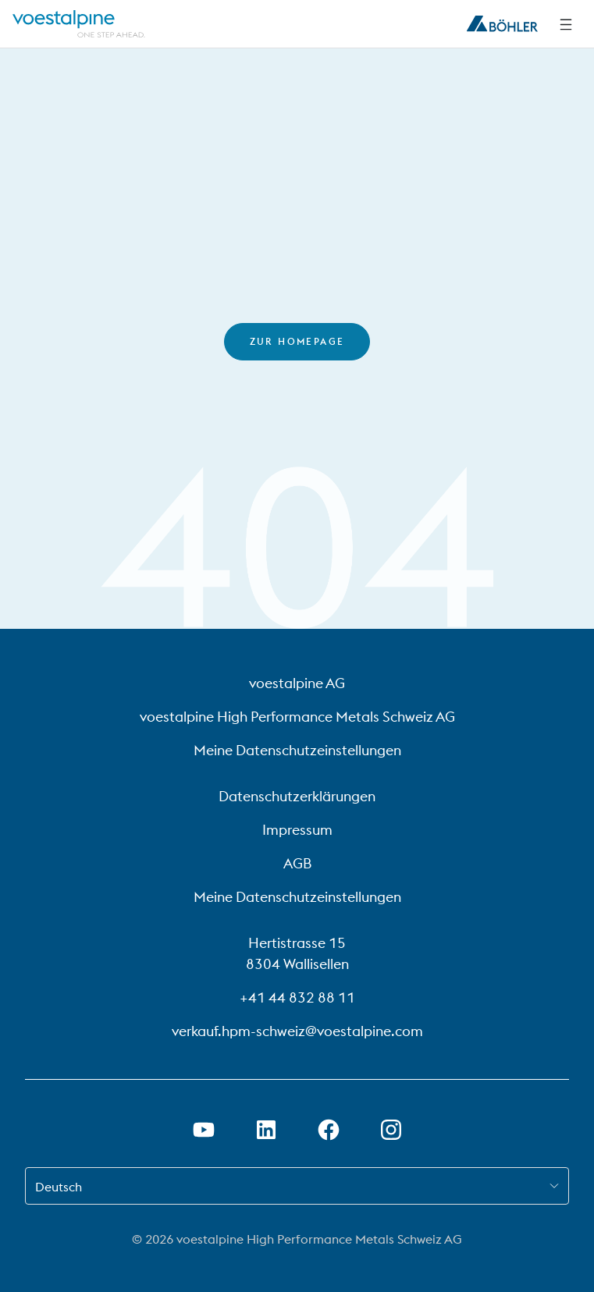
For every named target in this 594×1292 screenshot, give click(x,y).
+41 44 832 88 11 (297, 997)
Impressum (297, 830)
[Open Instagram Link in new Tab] (391, 1129)
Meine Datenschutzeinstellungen (297, 750)
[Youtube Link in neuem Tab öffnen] (203, 1129)
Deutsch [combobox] (58, 1186)
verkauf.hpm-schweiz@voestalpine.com (297, 1031)
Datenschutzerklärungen (297, 796)
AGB (297, 863)
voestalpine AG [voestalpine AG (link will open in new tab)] (297, 683)
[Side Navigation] (566, 24)
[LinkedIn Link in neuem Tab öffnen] (266, 1129)
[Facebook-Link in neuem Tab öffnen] (328, 1129)
